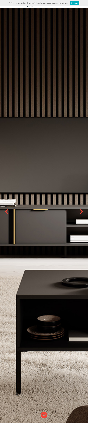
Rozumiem (74, 3)
